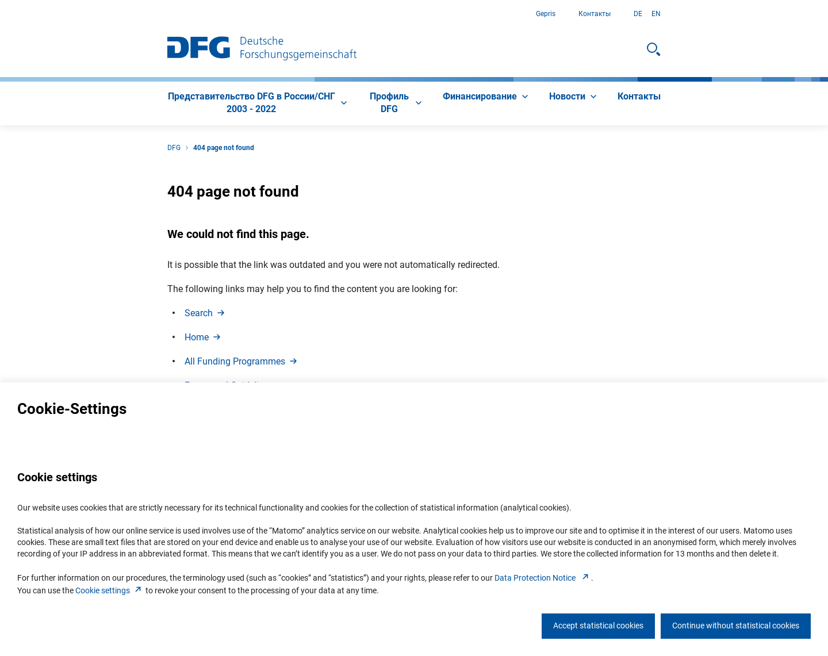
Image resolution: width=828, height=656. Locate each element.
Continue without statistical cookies (735, 625)
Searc (206, 313)
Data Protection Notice (542, 577)
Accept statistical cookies (598, 625)
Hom (204, 337)
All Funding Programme (242, 361)
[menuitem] (258, 103)
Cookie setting (109, 590)
